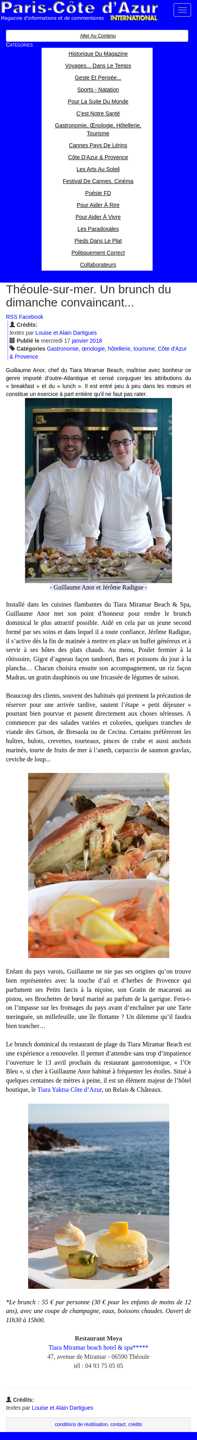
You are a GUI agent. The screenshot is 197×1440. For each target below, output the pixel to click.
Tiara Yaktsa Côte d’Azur (69, 1089)
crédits (135, 1424)
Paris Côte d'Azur (79, 11)
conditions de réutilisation (81, 1424)
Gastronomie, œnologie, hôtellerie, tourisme (101, 348)
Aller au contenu (98, 36)
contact (118, 1424)
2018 (96, 341)
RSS (11, 317)
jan (80, 341)
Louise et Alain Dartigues (66, 333)
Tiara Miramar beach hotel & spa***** (98, 1347)
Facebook (31, 317)
